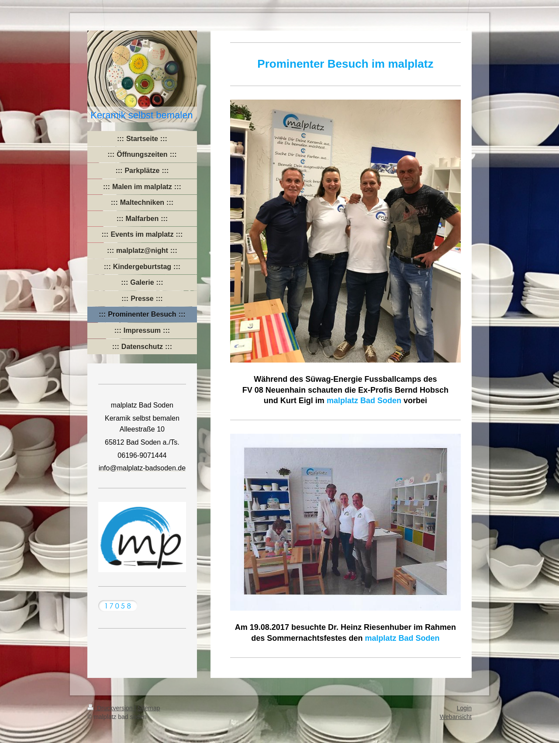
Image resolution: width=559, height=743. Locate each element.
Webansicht (456, 716)
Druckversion (110, 708)
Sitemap (149, 708)
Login (464, 708)
